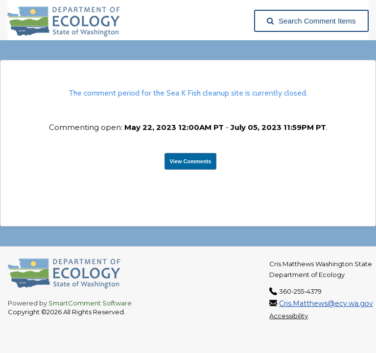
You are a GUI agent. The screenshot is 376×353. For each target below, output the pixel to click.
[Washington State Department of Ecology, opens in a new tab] (68, 21)
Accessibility (288, 316)
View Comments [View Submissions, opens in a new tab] (191, 161)
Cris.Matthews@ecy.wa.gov (326, 303)
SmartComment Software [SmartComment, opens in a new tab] (90, 303)
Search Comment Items (311, 21)
